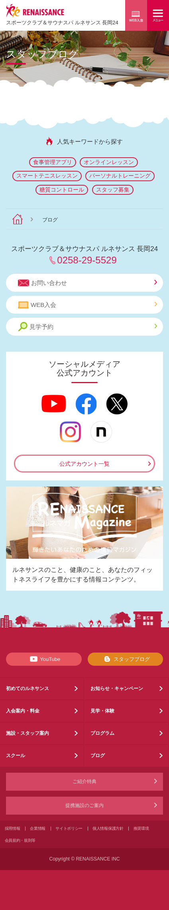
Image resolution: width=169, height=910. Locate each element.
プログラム (102, 733)
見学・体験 (102, 711)
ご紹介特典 (84, 781)
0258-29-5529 (86, 260)
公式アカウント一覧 (84, 464)
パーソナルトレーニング (120, 175)
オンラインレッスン (109, 162)
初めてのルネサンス (27, 688)
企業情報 (37, 828)
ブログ (97, 755)
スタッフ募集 (113, 189)
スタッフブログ (125, 659)
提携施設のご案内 (84, 805)
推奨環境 (141, 828)
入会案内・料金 (22, 711)
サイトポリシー (69, 828)
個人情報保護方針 (108, 828)
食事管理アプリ (52, 162)
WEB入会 (87, 305)
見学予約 (87, 327)
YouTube (43, 659)
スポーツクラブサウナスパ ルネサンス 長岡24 (62, 23)
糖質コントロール (61, 189)
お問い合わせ (87, 283)
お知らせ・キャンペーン (116, 688)
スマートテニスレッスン (47, 175)
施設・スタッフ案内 (27, 733)
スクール (15, 755)
